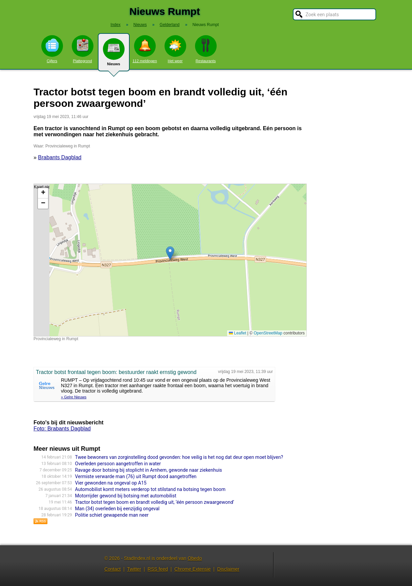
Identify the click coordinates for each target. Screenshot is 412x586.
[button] (170, 253)
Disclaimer (228, 569)
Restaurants (206, 49)
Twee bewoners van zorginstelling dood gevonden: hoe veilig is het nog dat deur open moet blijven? (179, 457)
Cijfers (52, 49)
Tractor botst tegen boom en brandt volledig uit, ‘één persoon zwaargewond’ (154, 502)
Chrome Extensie (192, 569)
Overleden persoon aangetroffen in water (118, 463)
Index (116, 24)
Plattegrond (82, 49)
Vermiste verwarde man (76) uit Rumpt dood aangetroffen (136, 476)
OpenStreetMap (268, 333)
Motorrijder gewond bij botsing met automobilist (125, 495)
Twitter (134, 569)
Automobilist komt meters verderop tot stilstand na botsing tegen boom (150, 489)
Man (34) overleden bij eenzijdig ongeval (117, 508)
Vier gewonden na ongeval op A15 (111, 483)
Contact (112, 569)
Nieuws (114, 54)
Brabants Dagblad (59, 157)
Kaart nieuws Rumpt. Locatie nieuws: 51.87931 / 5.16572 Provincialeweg (169, 260)
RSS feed (158, 569)
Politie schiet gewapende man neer (112, 515)
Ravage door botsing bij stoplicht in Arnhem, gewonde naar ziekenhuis (148, 470)
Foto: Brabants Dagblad (62, 428)
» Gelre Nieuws (73, 397)
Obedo (195, 558)
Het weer (175, 49)
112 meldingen (144, 49)
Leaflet (237, 333)
